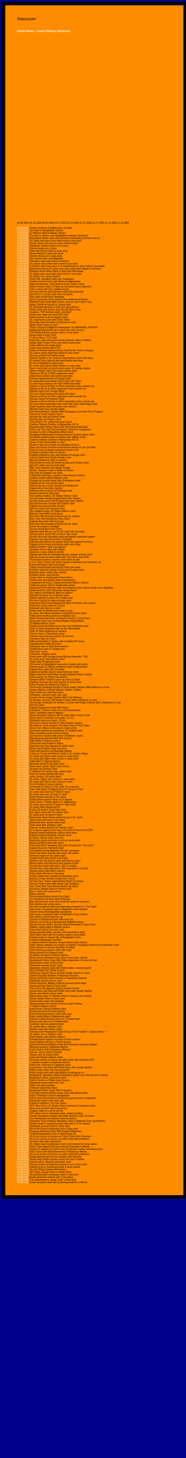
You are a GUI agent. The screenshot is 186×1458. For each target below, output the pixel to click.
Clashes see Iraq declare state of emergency (52, 580)
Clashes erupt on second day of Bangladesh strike (55, 937)
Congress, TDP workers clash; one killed (50, 312)
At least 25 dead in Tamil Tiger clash (47, 809)
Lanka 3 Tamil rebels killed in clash (47, 442)
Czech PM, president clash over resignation (51, 279)
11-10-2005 (123, 223)
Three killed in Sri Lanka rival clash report (50, 422)
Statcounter (26, 19)
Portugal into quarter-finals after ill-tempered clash (55, 480)
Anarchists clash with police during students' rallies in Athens (60, 340)
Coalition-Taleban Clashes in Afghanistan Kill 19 (53, 439)
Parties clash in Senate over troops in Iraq (50, 610)
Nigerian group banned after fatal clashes (50, 738)
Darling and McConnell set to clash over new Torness (56, 330)
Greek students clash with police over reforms (52, 406)
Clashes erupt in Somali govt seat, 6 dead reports (54, 1167)
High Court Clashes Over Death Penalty (49, 468)
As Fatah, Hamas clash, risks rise (46, 838)
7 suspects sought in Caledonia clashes (49, 1062)
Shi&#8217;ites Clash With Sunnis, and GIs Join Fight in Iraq (60, 302)
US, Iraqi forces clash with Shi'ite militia (49, 320)
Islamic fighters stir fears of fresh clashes (50, 1042)
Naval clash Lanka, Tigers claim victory (49, 766)
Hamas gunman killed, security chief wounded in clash (57, 932)
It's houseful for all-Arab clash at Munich (49, 899)
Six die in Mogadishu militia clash (46, 363)
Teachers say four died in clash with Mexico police (55, 860)
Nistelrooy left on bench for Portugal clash (50, 490)
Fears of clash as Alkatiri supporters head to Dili (53, 450)
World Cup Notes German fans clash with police (53, 853)
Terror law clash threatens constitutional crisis (52, 322)
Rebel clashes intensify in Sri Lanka (47, 797)
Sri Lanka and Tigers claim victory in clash (50, 781)
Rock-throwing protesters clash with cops (50, 950)
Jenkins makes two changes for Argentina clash (53, 876)
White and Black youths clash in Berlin (49, 733)
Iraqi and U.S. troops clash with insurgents (51, 294)
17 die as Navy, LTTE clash (43, 337)
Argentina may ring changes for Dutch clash (51, 746)
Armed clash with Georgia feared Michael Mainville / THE (58, 656)
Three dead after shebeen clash (45, 825)
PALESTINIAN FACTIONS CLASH (47, 970)
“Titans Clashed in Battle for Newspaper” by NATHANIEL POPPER (63, 327)
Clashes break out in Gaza (43, 248)
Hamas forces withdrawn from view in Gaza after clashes (58, 957)
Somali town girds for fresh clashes (47, 1011)
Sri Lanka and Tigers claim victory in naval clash (54, 756)
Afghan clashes (37, 894)
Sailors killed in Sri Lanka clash (45, 345)
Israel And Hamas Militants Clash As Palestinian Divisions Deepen (63, 1044)
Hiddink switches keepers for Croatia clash (51, 598)
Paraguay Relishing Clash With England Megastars (55, 1131)
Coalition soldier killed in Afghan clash (48, 478)
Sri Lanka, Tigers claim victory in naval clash (52, 779)
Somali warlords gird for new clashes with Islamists (55, 1156)
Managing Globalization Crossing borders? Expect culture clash (62, 434)
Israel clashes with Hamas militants (47, 1037)
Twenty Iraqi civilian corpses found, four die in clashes (57, 1159)
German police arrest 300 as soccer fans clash (53, 534)
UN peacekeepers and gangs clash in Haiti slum (54, 1174)
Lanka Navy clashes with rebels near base (51, 376)
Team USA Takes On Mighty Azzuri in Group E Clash (56, 789)
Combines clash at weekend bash (46, 1024)
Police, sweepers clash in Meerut (46, 712)
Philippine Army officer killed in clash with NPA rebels (56, 271)
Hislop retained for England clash (46, 952)
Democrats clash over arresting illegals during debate (56, 621)
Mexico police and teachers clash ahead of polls (53, 863)
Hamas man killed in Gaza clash (45, 993)
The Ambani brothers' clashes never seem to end (54, 559)
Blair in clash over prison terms (45, 891)
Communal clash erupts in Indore (46, 743)
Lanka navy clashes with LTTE (45, 348)
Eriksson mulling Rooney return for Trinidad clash (54, 1019)
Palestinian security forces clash (45, 965)
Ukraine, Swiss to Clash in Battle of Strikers (51, 470)
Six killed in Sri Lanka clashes (44, 276)
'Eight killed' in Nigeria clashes (44, 741)
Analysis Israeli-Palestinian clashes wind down (53, 832)
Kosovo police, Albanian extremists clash (50, 1162)
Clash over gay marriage (42, 1085)
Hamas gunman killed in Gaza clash (47, 986)
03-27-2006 (60, 223)
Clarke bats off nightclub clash (44, 661)
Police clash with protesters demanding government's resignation (62, 1098)
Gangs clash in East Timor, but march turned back (55, 342)
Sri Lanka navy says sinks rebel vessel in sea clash (55, 240)
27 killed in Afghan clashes (43, 1006)
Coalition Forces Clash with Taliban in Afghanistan (55, 281)
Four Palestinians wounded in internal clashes (52, 1118)
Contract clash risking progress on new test (51, 636)
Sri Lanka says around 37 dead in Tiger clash (52, 804)
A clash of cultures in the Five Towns (47, 1103)
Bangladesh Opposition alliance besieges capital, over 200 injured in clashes (68, 1075)
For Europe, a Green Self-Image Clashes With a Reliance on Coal (63, 700)
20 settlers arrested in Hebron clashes (48, 955)
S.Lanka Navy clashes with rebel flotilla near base (54, 383)
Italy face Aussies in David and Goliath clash (52, 503)
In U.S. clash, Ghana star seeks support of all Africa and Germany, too (65, 562)
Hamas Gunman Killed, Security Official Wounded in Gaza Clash (62, 924)
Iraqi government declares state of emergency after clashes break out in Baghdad (71, 587)
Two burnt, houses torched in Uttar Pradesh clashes (56, 723)
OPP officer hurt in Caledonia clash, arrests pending (56, 1113)
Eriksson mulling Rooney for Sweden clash (51, 827)
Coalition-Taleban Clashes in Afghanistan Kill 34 (53, 424)
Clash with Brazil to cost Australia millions (50, 751)
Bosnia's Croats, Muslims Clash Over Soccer (52, 878)
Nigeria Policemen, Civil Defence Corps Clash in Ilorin (57, 284)
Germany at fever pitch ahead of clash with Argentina (56, 291)
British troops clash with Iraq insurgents (49, 1070)
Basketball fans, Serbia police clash (47, 822)
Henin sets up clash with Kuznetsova (48, 1108)
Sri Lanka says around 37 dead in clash (49, 792)
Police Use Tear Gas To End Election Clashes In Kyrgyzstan (60, 429)
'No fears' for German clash (43, 769)
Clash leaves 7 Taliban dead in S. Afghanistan (52, 802)
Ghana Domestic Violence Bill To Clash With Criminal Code (59, 715)
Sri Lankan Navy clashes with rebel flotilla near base (56, 360)
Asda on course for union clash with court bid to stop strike (59, 557)
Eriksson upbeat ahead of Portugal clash (50, 378)
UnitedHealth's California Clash (45, 644)
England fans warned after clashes (47, 506)
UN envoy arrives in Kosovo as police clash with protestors (59, 1139)
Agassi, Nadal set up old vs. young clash (50, 304)
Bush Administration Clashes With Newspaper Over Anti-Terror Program (66, 411)
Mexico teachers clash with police (46, 843)
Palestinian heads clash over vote (46, 1082)
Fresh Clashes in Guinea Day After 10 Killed (52, 947)
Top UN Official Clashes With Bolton (47, 1169)
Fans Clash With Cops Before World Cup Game (53, 886)
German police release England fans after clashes (55, 498)
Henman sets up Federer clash (45, 419)
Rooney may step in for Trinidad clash (48, 1021)
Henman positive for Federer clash (47, 355)
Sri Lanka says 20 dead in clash (45, 815)
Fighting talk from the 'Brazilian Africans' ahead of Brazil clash (60, 554)
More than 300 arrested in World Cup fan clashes (54, 516)
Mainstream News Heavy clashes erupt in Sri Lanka (55, 817)
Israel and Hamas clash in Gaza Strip (48, 251)
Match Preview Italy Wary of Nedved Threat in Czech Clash (59, 618)
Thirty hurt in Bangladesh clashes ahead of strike (54, 988)
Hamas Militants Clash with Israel (46, 253)
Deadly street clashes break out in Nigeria (50, 799)
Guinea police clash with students (46, 1001)
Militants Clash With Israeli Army (45, 513)
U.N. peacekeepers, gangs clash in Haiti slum (52, 1179)
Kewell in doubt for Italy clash (44, 493)
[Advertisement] (50, 84)
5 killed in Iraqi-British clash (43, 1088)
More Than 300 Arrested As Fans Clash (49, 519)
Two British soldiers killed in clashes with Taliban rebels (57, 437)
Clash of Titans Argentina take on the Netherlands (54, 628)
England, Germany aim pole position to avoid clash (55, 682)
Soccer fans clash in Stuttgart (44, 526)
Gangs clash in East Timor (42, 335)
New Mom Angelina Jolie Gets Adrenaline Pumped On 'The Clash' (63, 906)
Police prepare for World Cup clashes (48, 677)
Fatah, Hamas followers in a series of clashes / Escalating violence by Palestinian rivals (74, 945)
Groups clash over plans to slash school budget (53, 243)
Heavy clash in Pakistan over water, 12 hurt (51, 718)
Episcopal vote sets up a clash (45, 608)
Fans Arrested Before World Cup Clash (49, 896)
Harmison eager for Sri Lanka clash (47, 855)
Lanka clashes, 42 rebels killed (45, 776)
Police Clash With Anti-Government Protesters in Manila (58, 1151)
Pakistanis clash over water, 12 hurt (47, 720)
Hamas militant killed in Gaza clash (47, 998)
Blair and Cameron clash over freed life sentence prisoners (59, 901)
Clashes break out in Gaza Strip (45, 256)
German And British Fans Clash (45, 529)
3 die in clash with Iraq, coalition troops (49, 289)
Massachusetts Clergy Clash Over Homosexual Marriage (58, 427)
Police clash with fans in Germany (46, 873)
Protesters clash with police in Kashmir (49, 261)
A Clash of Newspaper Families (45, 940)
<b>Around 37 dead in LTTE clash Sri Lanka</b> (54, 786)
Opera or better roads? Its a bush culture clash (53, 371)
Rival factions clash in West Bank (46, 963)
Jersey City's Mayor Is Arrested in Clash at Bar (53, 728)
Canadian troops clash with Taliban (47, 549)
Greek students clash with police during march (53, 590)
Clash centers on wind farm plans (46, 692)
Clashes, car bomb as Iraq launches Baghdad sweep (56, 922)
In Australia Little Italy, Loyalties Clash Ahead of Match (57, 475)
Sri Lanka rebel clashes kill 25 (44, 807)
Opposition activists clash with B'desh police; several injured (60, 968)
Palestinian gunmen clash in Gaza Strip (49, 1126)
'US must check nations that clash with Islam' (52, 394)
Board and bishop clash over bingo (47, 564)
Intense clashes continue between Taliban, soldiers (55, 690)
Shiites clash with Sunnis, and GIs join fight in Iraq (55, 309)
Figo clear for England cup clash (45, 473)
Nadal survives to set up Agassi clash (48, 317)
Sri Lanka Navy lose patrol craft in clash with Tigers (55, 381)
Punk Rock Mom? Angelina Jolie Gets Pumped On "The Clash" (61, 845)
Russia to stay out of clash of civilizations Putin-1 (54, 445)
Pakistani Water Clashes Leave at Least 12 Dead (54, 679)
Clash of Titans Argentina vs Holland (48, 631)
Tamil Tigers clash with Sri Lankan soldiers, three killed (57, 934)
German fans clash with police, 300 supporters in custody (58, 868)
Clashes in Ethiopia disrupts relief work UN (51, 919)
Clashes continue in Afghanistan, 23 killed (50, 228)
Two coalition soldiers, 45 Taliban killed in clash (53, 496)
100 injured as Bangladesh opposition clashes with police (58, 664)
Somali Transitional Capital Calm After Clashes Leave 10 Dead (61, 1116)
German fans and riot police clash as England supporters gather (62, 536)
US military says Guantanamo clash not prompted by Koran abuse (63, 1144)
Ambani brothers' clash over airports (47, 547)
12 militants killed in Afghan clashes (47, 233)
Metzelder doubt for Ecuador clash (47, 764)
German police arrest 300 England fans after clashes (56, 501)
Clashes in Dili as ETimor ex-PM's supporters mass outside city (61, 386)
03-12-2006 (73, 223)
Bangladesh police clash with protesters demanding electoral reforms (64, 238)
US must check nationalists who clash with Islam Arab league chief (63, 404)
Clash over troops (38, 651)
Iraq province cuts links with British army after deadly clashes (60, 991)
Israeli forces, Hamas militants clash (47, 1008)
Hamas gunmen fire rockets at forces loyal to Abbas (55, 1003)
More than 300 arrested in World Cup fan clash (53, 524)
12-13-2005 (111, 223)
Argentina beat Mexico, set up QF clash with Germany (57, 531)
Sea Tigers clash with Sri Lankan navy (49, 812)
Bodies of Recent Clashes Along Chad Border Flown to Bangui (61, 350)
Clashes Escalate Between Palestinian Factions (53, 975)
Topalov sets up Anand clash (44, 1054)
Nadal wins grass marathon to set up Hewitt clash (54, 840)
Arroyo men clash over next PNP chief (48, 314)
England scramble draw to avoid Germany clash (53, 672)
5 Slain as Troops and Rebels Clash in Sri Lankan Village (58, 753)
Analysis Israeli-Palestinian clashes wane (50, 835)
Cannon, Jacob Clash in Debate (45, 1052)
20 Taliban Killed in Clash (42, 623)
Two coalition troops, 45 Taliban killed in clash (52, 511)
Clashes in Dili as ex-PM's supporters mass (51, 373)
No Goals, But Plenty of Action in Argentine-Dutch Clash (58, 613)
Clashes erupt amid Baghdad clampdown (50, 912)
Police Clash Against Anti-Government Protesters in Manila (59, 1146)
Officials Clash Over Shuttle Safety (47, 391)
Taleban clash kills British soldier (45, 1029)
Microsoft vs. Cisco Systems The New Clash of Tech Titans (59, 725)
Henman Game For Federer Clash (47, 399)
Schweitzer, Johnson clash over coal (48, 695)
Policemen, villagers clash (42, 654)
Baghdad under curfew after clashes (47, 572)
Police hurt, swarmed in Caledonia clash (50, 1065)
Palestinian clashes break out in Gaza (48, 246)
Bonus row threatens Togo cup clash (48, 748)
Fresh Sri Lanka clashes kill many (46, 774)
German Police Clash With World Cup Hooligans (54, 883)
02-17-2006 (85, 223)
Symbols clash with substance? (45, 1141)
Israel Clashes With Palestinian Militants (49, 1049)
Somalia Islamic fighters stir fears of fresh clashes (54, 1039)
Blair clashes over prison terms (45, 904)
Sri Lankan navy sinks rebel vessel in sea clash (53, 263)
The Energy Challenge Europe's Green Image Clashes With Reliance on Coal (69, 687)
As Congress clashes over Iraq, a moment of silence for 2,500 (60, 830)
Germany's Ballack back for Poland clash (50, 889)
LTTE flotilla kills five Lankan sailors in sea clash (54, 332)
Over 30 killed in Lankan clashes (46, 784)
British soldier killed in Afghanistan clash (49, 1016)
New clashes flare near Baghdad (46, 258)
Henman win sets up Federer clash (47, 416)
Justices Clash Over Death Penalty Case (50, 457)
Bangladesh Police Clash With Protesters (50, 1090)
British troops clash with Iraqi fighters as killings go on (56, 1072)
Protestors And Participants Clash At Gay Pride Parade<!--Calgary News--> (68, 1031)
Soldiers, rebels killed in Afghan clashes (49, 927)
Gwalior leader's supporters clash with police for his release (59, 1123)
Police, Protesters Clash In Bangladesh (49, 1095)
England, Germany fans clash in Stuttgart (50, 539)
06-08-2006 (23, 223)
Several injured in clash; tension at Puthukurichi (53, 485)
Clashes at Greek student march (45, 414)
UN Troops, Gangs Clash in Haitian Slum (50, 1172)
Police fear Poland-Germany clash (47, 929)
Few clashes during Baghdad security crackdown (54, 850)
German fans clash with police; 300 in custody (52, 866)
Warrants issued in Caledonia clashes (48, 1047)
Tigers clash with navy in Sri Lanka (47, 820)
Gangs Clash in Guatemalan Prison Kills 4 (50, 577)
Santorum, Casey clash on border (46, 552)
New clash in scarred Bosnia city (46, 917)
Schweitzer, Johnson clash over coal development (55, 710)
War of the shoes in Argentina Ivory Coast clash (53, 1128)
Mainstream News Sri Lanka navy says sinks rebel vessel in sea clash (65, 268)
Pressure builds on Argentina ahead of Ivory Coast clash (58, 1164)
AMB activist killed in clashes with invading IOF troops (56, 641)
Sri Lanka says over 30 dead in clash (48, 794)
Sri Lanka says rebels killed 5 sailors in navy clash (55, 365)
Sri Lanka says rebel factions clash (47, 659)
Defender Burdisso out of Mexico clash (49, 595)
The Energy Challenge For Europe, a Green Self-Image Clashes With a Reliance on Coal (75, 702)
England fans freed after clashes (45, 488)
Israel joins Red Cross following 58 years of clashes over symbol (62, 603)
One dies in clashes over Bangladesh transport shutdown (58, 235)
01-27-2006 (98, 223)
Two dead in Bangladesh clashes (46, 230)
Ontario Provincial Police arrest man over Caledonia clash (59, 626)
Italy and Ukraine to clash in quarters (48, 460)
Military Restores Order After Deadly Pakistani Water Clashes (60, 674)
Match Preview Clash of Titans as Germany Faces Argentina (60, 286)
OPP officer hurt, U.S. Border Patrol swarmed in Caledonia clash (62, 1105)
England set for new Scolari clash (46, 483)
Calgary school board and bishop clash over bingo (55, 544)
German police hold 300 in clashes (47, 871)
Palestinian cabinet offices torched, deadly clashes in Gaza (59, 973)
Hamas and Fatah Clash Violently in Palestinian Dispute (58, 978)
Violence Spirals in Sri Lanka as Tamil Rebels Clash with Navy (61, 358)
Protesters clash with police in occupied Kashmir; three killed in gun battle (67, 266)
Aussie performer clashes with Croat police (51, 1177)
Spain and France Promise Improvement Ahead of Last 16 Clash (62, 447)
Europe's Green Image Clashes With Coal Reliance (55, 697)
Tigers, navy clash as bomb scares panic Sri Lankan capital (59, 368)
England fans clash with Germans (46, 521)
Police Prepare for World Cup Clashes (49, 684)
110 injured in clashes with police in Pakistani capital (56, 735)
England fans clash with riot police (46, 669)
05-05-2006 (48, 223)
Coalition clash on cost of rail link (46, 1111)
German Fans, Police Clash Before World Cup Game (56, 881)
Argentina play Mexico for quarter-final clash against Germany (61, 542)
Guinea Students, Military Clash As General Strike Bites (57, 983)
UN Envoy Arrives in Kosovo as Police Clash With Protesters (60, 1136)
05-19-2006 (35, 223)
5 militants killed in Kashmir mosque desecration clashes (58, 942)
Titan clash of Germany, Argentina (46, 297)
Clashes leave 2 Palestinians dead (47, 633)
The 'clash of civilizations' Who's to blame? (51, 593)
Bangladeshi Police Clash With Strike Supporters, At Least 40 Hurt (63, 960)
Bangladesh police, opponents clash (47, 1077)
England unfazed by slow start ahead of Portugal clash (57, 455)
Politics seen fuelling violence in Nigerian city (52, 616)
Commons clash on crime (42, 638)
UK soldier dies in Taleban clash (45, 1026)
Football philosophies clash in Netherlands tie (52, 1134)
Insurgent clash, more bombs (44, 575)
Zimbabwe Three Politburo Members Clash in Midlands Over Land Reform (67, 1121)
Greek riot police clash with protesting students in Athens (58, 1182)
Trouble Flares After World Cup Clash (48, 858)
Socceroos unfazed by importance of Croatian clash (55, 730)
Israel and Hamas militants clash (46, 1057)
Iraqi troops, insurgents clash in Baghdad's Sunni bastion (58, 909)
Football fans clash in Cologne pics (47, 649)
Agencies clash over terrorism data (47, 465)
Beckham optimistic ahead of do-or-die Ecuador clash (56, 570)
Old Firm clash (36, 705)
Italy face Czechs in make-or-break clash (50, 600)
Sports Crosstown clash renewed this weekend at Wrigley (58, 299)
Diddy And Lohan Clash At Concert (47, 605)
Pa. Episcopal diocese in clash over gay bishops (54, 307)
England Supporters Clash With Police (49, 707)
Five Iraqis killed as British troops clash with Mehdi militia (58, 1093)
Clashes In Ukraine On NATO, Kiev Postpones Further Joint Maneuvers (66, 1149)
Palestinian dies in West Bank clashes (48, 646)
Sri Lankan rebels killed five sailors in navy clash (54, 353)
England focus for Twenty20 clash (46, 848)
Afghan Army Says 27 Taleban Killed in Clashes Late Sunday (60, 996)
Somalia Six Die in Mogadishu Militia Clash (51, 432)
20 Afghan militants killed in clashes (47, 452)
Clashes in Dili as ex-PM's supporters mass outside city (57, 388)
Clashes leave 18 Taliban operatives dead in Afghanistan (58, 667)
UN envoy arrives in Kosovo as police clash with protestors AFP (62, 1060)
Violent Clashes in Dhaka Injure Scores (49, 1080)
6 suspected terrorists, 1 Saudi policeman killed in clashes (59, 582)
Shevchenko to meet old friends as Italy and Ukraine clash (59, 462)
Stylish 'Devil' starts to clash (43, 325)
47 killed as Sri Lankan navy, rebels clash (50, 771)
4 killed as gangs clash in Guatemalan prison (52, 585)
